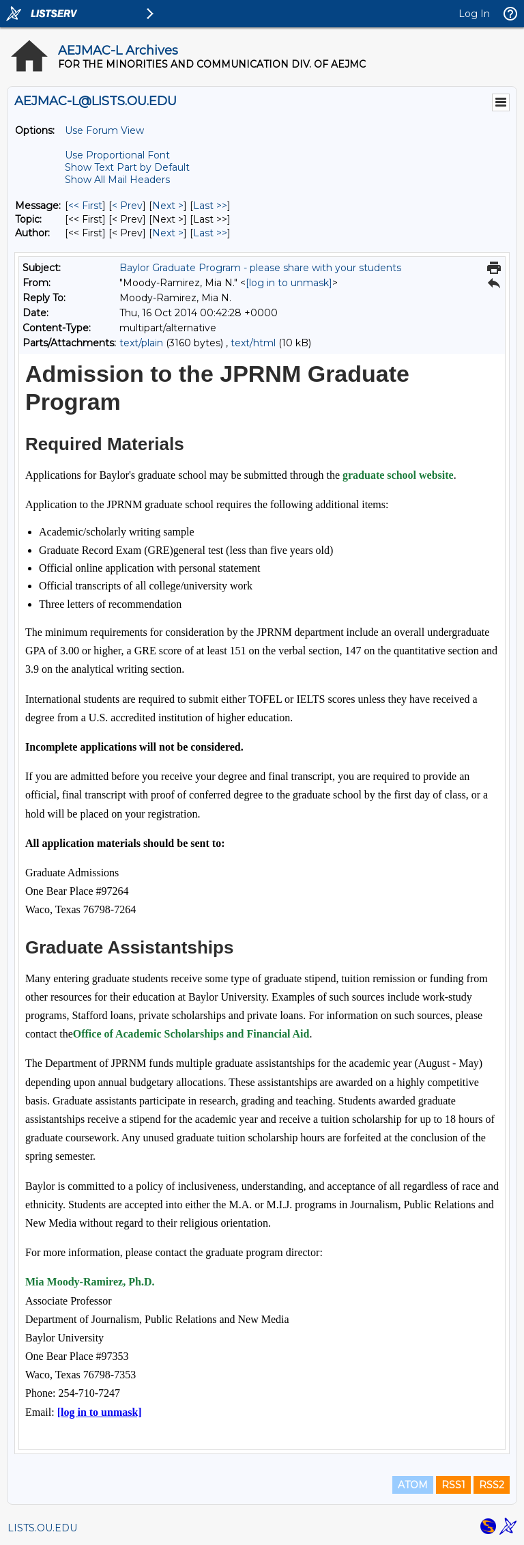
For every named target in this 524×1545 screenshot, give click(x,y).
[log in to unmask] (289, 283)
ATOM (413, 1485)
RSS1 (453, 1485)
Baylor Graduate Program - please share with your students (260, 268)
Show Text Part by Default (127, 167)
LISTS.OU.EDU (42, 1528)
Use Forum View (104, 130)
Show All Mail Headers (117, 179)
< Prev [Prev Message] (127, 205)
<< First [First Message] (85, 205)
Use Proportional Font (117, 155)
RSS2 (491, 1485)
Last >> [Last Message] (210, 205)
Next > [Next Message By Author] (168, 233)
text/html (253, 343)
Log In (474, 14)
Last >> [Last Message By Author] (210, 233)
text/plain (141, 343)
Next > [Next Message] (168, 205)
